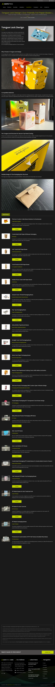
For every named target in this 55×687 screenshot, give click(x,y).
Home (4, 7)
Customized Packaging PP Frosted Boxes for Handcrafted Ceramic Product (31, 461)
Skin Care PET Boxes (17, 430)
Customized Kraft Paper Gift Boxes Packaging (25, 234)
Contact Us (46, 7)
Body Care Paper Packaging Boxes (22, 355)
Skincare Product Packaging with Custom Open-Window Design (30, 385)
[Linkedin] (4, 674)
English (52, 0)
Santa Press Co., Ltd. (11, 685)
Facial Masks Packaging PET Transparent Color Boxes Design (29, 400)
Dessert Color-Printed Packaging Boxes (23, 294)
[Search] (43, 0)
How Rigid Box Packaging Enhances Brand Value (33, 676)
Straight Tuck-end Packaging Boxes (22, 340)
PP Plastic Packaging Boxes (19, 523)
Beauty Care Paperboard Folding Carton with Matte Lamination (30, 370)
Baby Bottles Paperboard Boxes (21, 325)
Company (36, 7)
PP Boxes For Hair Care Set (19, 507)
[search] (38, 0)
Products (9, 7)
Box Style (15, 7)
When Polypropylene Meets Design (34, 670)
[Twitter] (3, 674)
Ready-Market (51, 685)
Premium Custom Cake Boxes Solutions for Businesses (27, 219)
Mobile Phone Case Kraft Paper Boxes (22, 279)
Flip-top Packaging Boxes (19, 310)
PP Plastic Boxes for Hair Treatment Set (23, 492)
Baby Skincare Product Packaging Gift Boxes (24, 415)
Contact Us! (47, 653)
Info (41, 7)
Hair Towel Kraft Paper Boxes (20, 249)
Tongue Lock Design (31, 17)
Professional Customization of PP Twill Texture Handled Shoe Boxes (31, 538)
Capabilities (29, 7)
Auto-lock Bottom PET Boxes (20, 445)
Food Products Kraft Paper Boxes (21, 264)
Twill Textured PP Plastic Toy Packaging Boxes (25, 477)
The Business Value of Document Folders (33, 664)
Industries (22, 7)
